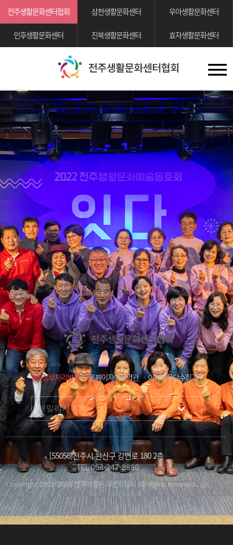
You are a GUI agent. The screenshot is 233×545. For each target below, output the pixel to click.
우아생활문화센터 (194, 11)
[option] (116, 308)
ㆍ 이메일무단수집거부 (172, 377)
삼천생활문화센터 (116, 11)
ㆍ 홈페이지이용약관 (110, 377)
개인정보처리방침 (55, 377)
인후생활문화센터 (38, 35)
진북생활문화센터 (116, 35)
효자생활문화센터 (194, 35)
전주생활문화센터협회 (38, 11)
